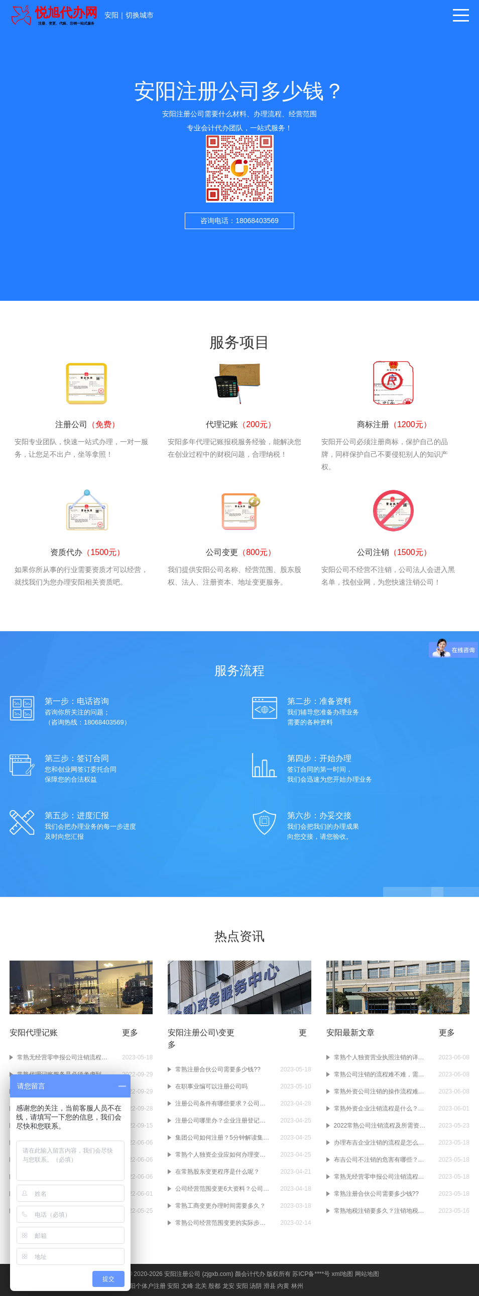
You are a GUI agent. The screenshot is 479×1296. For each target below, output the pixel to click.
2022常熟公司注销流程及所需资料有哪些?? (381, 1125)
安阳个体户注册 (145, 1285)
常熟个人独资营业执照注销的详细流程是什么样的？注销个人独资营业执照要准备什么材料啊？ (381, 1057)
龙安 (228, 1285)
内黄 (283, 1285)
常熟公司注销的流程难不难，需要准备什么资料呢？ (381, 1074)
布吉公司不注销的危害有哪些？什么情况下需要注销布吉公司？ (381, 1159)
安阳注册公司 (182, 1273)
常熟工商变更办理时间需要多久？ (220, 1205)
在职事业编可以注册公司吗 (211, 1086)
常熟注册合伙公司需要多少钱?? (217, 1069)
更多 (130, 1032)
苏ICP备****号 (311, 1273)
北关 (201, 1285)
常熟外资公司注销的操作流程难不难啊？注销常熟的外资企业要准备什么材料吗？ (381, 1091)
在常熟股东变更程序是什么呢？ (217, 1171)
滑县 (270, 1285)
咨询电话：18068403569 (239, 221)
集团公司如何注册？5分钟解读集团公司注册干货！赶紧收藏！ (223, 1137)
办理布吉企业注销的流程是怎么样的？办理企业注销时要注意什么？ (381, 1142)
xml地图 (342, 1273)
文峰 (187, 1285)
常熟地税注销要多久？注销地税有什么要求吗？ (381, 1210)
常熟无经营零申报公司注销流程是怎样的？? (64, 1057)
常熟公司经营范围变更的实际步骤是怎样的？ (223, 1222)
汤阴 (256, 1285)
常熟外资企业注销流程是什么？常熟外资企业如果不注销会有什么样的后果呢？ (381, 1108)
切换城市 (140, 15)
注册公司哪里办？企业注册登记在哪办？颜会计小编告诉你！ (223, 1120)
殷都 (214, 1285)
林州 (297, 1285)
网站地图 (367, 1273)
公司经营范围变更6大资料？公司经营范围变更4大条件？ (223, 1188)
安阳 (111, 15)
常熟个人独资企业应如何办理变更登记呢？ (223, 1154)
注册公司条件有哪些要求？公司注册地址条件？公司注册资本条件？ (223, 1103)
